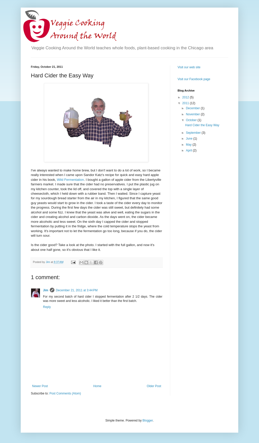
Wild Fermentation (70, 180)
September (194, 133)
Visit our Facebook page (194, 79)
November (193, 114)
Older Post (154, 386)
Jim (45, 290)
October (192, 120)
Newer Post (40, 386)
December (193, 108)
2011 (186, 103)
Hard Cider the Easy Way (202, 125)
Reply (47, 307)
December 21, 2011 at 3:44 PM (77, 290)
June (189, 138)
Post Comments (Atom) (65, 393)
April (189, 150)
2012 (186, 97)
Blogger (147, 420)
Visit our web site (189, 67)
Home (97, 386)
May (189, 144)
